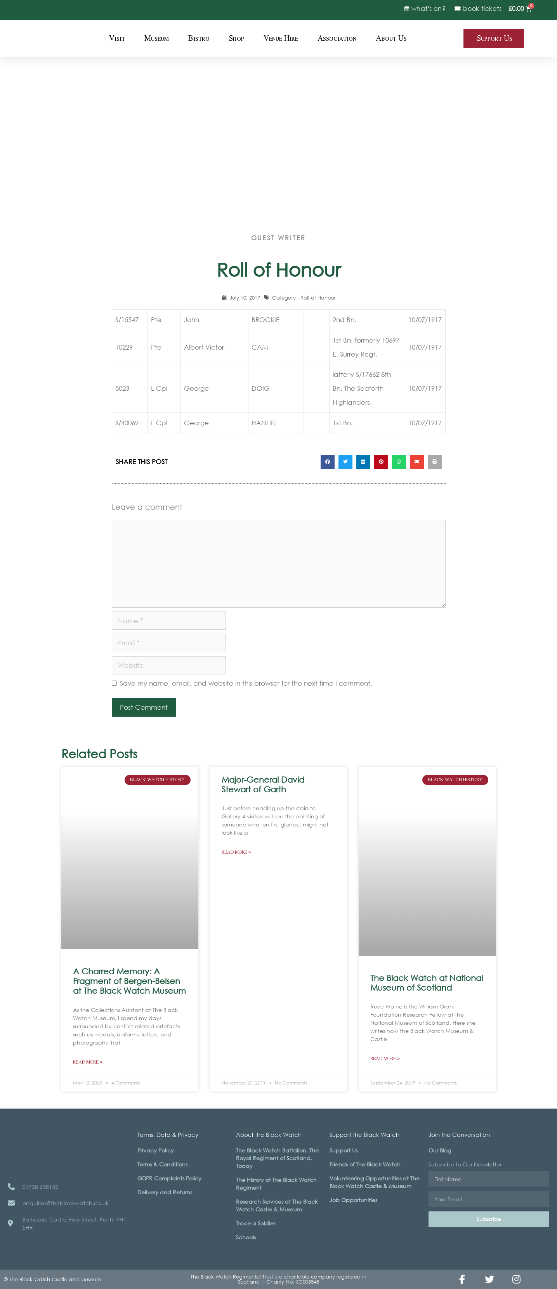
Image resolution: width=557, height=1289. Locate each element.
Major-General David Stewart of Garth (263, 784)
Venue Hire (281, 38)
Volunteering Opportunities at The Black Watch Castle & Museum (375, 1182)
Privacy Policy (155, 1150)
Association (337, 38)
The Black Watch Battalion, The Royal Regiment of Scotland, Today (277, 1158)
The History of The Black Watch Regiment (276, 1183)
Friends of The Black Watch (365, 1164)
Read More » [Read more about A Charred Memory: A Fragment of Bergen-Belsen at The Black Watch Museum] (87, 1062)
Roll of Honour (318, 298)
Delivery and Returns (164, 1192)
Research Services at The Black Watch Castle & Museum (277, 1205)
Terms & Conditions (162, 1164)
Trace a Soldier (255, 1223)
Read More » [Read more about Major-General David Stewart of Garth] (236, 852)
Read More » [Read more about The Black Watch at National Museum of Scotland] (385, 1059)
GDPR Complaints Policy (169, 1178)
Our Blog (440, 1150)
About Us (391, 38)
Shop (236, 38)
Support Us (343, 1150)
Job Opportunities (353, 1200)
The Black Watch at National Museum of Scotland (426, 982)
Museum (156, 38)
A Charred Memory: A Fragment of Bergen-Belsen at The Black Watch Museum (129, 981)
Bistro (199, 38)
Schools (246, 1237)
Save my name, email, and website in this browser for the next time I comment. (246, 683)
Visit (117, 38)
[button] (328, 462)
